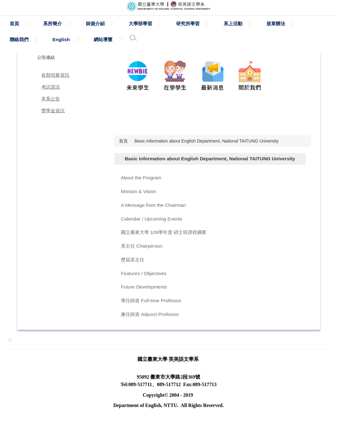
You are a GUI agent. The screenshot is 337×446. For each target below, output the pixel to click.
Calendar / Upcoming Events (151, 218)
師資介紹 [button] (124, 23)
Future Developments (144, 286)
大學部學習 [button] (169, 23)
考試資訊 (50, 87)
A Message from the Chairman (153, 205)
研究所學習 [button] (216, 23)
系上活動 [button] (261, 23)
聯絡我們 (19, 39)
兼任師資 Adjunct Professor (150, 314)
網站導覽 (103, 39)
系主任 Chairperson (141, 246)
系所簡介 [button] (81, 23)
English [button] (61, 39)
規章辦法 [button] (304, 23)
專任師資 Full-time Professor (151, 300)
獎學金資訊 (53, 110)
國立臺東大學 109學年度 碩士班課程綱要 (163, 232)
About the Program (141, 177)
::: (12, 23)
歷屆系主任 (132, 259)
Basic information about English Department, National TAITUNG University (206, 140)
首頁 (43, 23)
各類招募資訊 (55, 75)
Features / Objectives (143, 273)
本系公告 (50, 98)
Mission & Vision (138, 191)
